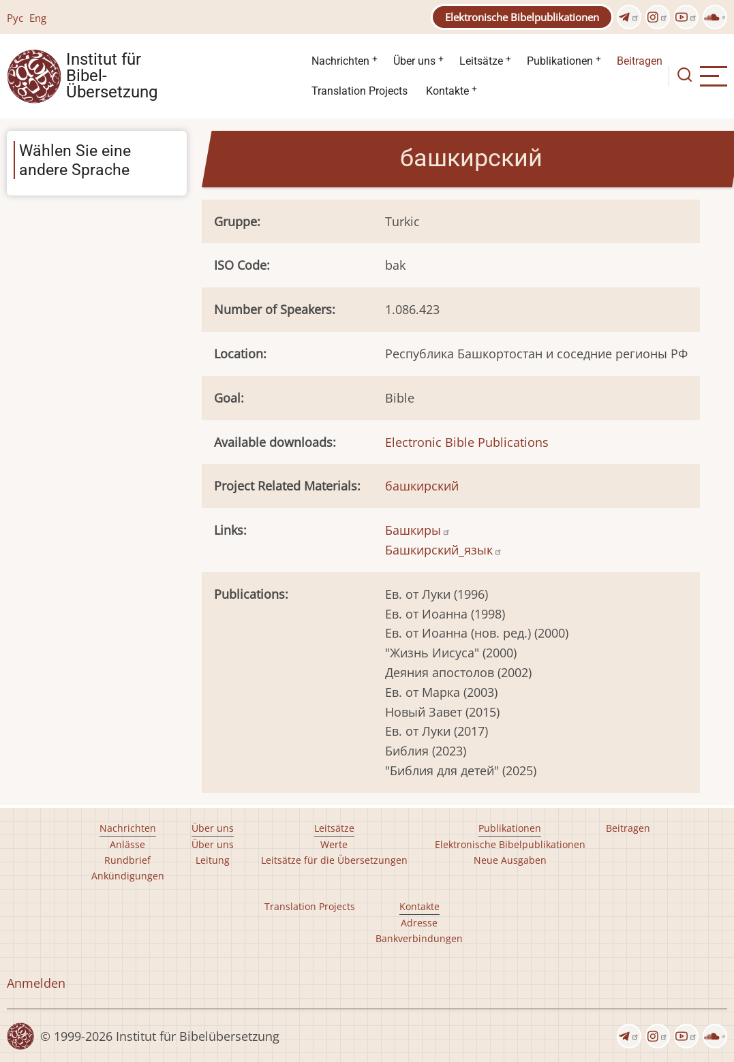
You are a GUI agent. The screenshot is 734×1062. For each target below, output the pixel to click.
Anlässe (127, 844)
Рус (15, 18)
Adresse (419, 922)
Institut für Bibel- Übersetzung (111, 76)
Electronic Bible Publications (467, 442)
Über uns (414, 60)
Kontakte (447, 90)
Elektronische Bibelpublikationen (522, 17)
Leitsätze (481, 60)
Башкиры (417, 530)
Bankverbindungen (419, 938)
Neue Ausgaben (510, 860)
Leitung (213, 860)
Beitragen (639, 60)
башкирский (422, 486)
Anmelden (36, 983)
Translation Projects (359, 90)
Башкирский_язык (443, 550)
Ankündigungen (127, 875)
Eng (37, 18)
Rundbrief (127, 860)
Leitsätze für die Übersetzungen (334, 860)
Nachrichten (340, 60)
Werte (334, 844)
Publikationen (560, 60)
